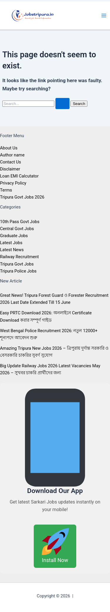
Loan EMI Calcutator (19, 176)
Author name (12, 155)
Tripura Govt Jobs (17, 264)
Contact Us (10, 162)
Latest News (12, 249)
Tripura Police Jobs (18, 271)
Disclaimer (10, 169)
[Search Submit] (62, 103)
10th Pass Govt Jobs (19, 221)
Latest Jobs (11, 242)
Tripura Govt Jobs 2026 (22, 197)
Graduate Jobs (14, 235)
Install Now (55, 545)
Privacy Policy (13, 183)
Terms (6, 190)
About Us (8, 148)
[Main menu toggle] (104, 15)
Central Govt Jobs (17, 228)
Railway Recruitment (19, 256)
